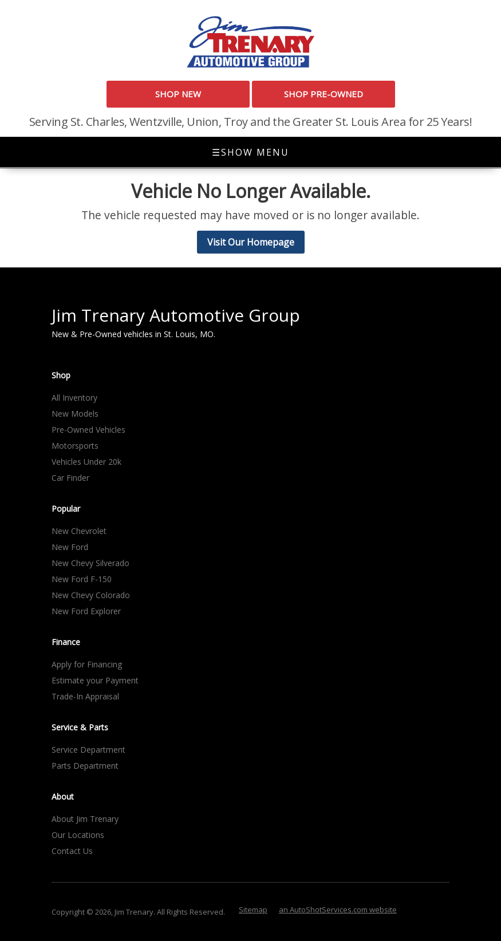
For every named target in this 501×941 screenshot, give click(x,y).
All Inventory (74, 397)
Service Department (88, 749)
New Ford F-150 (82, 579)
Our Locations (78, 834)
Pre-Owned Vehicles (88, 429)
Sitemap (253, 909)
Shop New (178, 94)
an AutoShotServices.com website (338, 909)
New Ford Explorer (86, 611)
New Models (75, 413)
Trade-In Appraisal (85, 696)
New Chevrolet (79, 530)
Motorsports (75, 445)
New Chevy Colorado (91, 595)
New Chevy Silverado (90, 563)
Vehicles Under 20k (86, 461)
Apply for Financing (87, 664)
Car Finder (70, 477)
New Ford (70, 546)
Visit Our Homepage (250, 242)
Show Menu (250, 152)
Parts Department (85, 765)
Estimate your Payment (95, 680)
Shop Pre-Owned (323, 94)
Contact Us (72, 850)
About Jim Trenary (85, 818)
